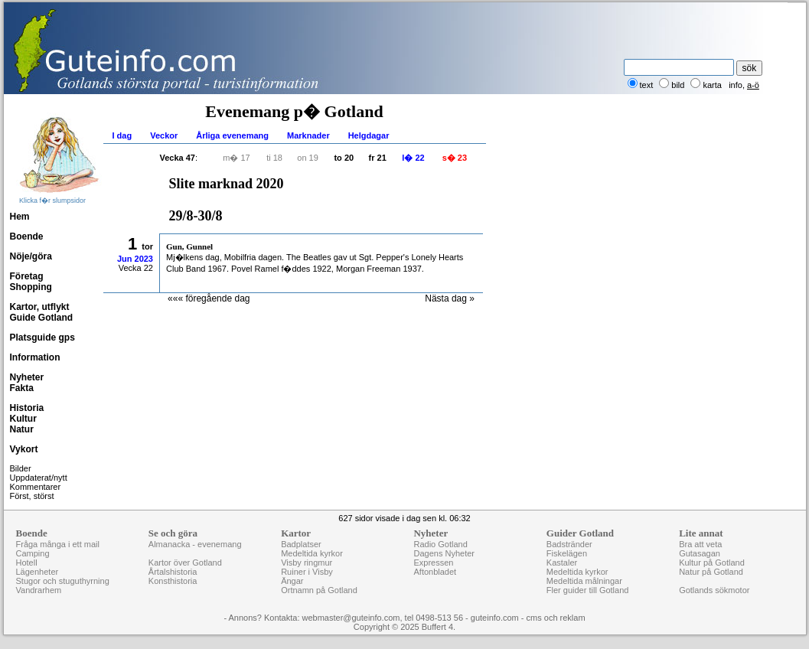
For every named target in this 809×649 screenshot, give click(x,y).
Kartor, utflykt (40, 307)
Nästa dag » (450, 298)
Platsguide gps (42, 337)
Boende (27, 236)
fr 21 (378, 157)
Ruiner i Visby (307, 571)
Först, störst (32, 496)
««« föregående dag (209, 298)
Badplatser (301, 544)
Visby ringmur (306, 562)
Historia (27, 408)
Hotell (27, 562)
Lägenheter (37, 571)
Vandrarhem (39, 590)
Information (35, 357)
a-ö (753, 85)
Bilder (20, 468)
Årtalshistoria (172, 571)
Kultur (23, 418)
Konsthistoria (172, 580)
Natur (22, 429)
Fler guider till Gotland (587, 590)
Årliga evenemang (232, 135)
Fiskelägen (566, 553)
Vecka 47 (178, 157)
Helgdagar (369, 135)
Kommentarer (35, 486)
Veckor (164, 135)
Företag (27, 276)
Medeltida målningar (584, 580)
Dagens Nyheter (444, 553)
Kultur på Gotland (712, 562)
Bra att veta (700, 544)
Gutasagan (699, 553)
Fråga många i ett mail (57, 544)
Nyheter (27, 377)
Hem (20, 216)
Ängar (292, 580)
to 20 (344, 157)
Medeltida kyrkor (312, 553)
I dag (122, 135)
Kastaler (561, 562)
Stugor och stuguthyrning (62, 580)
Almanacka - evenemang (195, 544)
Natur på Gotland (711, 571)
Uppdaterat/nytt (38, 477)
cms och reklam (556, 617)
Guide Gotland (41, 317)
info (735, 85)
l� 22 (413, 157)
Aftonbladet (434, 571)
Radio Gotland (440, 544)
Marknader (308, 135)
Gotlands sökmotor (714, 590)
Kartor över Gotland (185, 562)
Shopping (31, 287)
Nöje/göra (31, 256)
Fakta (22, 388)
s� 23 (454, 157)
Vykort (24, 449)
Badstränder (569, 544)
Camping (33, 553)
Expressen (433, 562)
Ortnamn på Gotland (319, 590)
